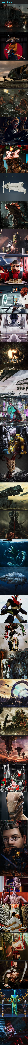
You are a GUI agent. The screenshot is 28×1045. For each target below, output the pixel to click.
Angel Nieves (6, 2)
